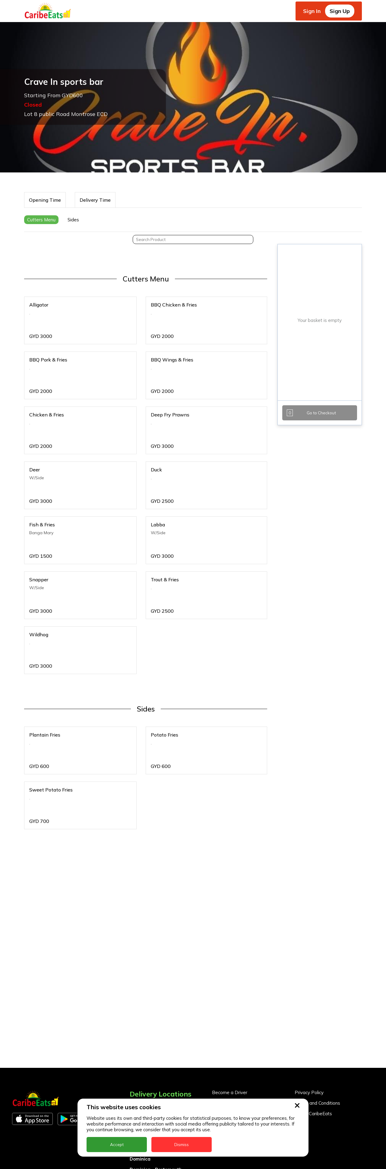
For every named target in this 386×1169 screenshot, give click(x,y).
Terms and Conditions (317, 1103)
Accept (117, 1144)
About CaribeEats (313, 1113)
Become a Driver (229, 1092)
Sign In (312, 11)
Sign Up (340, 11)
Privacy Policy (309, 1092)
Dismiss (181, 1144)
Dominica (140, 1159)
